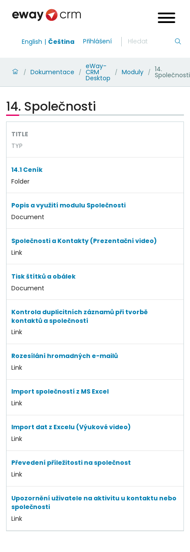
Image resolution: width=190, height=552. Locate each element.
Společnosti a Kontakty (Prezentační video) (84, 241)
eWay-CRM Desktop (98, 72)
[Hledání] (151, 41)
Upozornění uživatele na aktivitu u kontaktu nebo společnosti (94, 502)
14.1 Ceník (27, 169)
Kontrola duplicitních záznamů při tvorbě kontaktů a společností (79, 316)
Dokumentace (52, 72)
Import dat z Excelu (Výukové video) (71, 427)
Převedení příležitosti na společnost (71, 462)
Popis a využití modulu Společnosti (68, 205)
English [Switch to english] (32, 41)
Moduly (132, 72)
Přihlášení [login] (97, 41)
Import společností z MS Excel (60, 391)
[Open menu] (166, 19)
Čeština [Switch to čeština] (61, 41)
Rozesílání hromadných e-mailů (64, 356)
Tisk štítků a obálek (43, 276)
